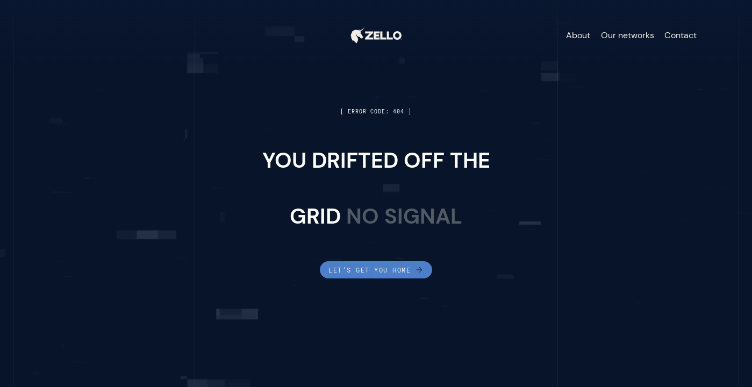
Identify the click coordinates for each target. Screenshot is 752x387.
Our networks (627, 35)
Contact (680, 35)
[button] (721, 35)
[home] (376, 35)
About (578, 35)
